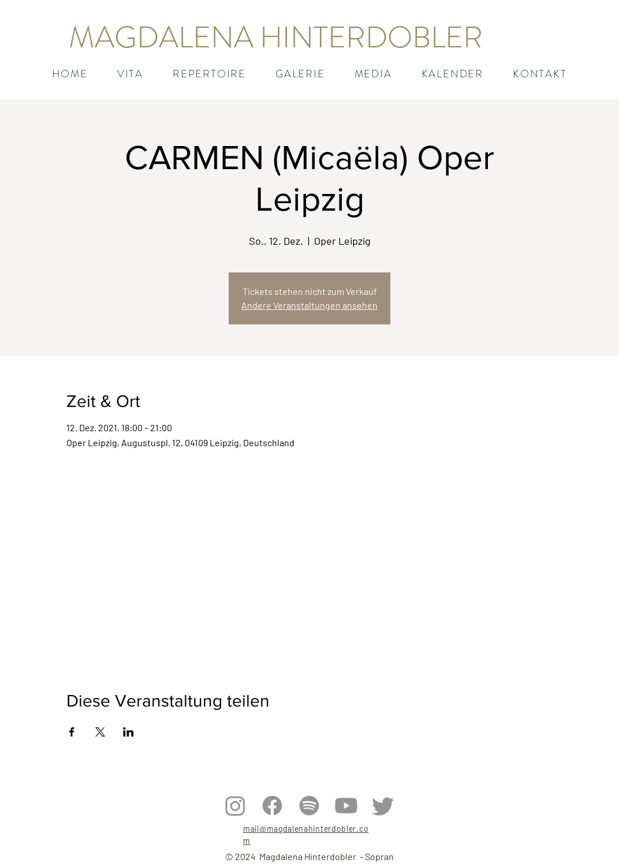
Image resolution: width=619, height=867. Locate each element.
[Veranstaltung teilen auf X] (100, 732)
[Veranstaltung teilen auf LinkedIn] (128, 732)
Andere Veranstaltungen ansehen (309, 305)
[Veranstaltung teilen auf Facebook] (71, 732)
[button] (209, 74)
